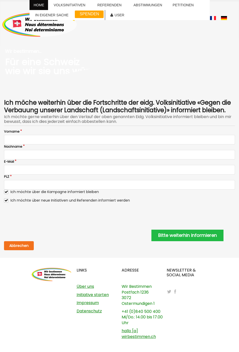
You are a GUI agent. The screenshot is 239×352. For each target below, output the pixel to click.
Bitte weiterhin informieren (187, 235)
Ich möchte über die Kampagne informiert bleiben (55, 192)
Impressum (88, 303)
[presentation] (42, 216)
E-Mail (9, 161)
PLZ (6, 176)
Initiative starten (93, 295)
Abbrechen (19, 245)
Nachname (13, 146)
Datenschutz (89, 311)
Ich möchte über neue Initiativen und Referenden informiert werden (70, 200)
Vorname (12, 131)
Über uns (85, 286)
